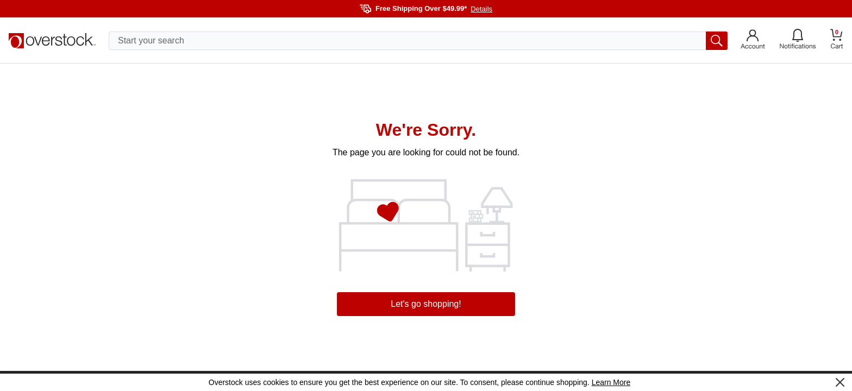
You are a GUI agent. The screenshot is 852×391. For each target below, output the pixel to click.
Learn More (611, 382)
